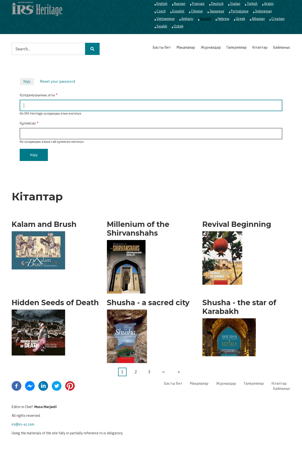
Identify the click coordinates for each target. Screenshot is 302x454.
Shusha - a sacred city (148, 302)
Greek (240, 19)
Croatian (278, 19)
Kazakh (205, 19)
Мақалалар (185, 47)
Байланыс (281, 47)
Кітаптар (259, 47)
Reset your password (57, 81)
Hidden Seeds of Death (55, 302)
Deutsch (217, 3)
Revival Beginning (236, 224)
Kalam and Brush (44, 224)
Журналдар (211, 47)
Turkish (252, 3)
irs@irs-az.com (23, 424)
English (161, 3)
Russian (179, 3)
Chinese (197, 11)
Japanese (216, 11)
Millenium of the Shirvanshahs (138, 229)
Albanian (258, 19)
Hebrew (223, 19)
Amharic (187, 19)
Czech (161, 11)
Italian (235, 3)
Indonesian (263, 11)
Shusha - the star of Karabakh (239, 307)
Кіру (28, 82)
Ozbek (178, 26)
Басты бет (162, 47)
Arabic (269, 3)
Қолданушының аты (37, 95)
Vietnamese (165, 19)
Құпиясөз (28, 123)
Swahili (161, 26)
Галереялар (236, 47)
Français (198, 3)
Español (178, 11)
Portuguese (240, 11)
